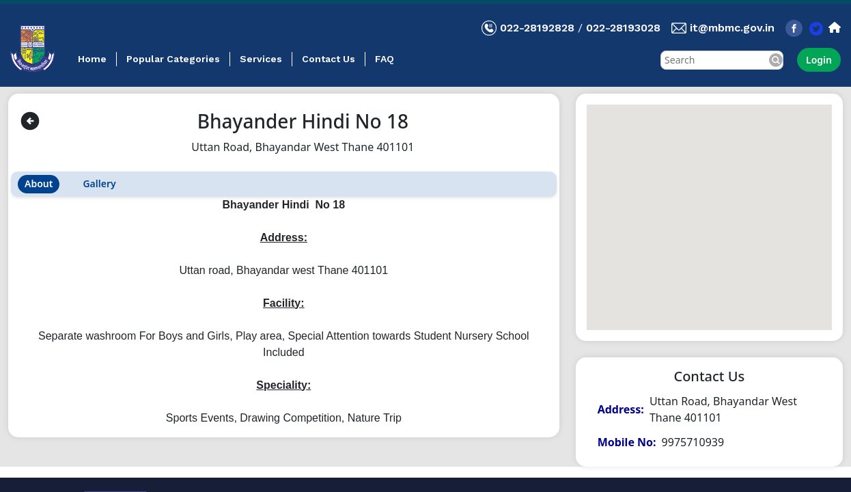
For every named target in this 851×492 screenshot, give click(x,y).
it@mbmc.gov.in (732, 27)
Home (92, 58)
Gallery (99, 183)
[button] (709, 204)
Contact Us (328, 58)
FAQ (384, 58)
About (39, 183)
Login (819, 59)
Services (261, 58)
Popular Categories (173, 58)
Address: (621, 409)
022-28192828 (537, 27)
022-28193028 (623, 27)
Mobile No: (627, 442)
